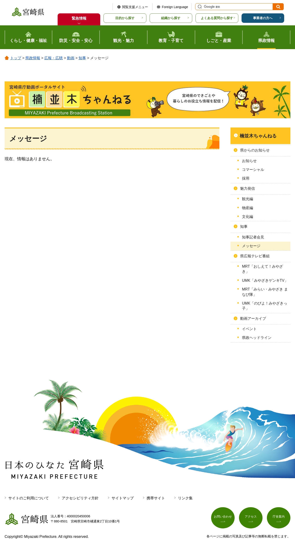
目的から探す (125, 18)
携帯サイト (156, 498)
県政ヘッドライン (256, 338)
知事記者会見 (253, 237)
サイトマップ (123, 498)
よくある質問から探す (217, 18)
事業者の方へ (262, 18)
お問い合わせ (223, 518)
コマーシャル (253, 170)
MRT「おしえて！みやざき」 (262, 268)
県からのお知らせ (255, 150)
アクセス (250, 518)
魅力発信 (247, 188)
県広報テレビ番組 (255, 256)
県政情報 (32, 58)
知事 (82, 58)
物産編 (247, 208)
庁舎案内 (278, 518)
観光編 (247, 199)
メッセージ (251, 246)
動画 (70, 58)
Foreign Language (175, 7)
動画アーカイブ (253, 318)
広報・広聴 (53, 58)
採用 (245, 178)
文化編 (247, 217)
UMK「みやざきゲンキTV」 (265, 280)
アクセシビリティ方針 (80, 498)
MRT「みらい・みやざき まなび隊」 (265, 291)
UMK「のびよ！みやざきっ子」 (264, 305)
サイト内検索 (199, 7)
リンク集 (185, 498)
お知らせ (249, 161)
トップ (15, 58)
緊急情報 (79, 18)
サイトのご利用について (28, 498)
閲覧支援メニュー (135, 7)
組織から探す (170, 18)
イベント (249, 329)
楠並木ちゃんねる (258, 135)
